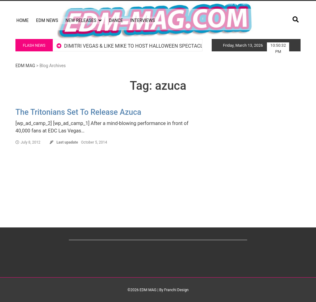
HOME (22, 20)
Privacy (272, 4)
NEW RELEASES (80, 20)
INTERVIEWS (142, 20)
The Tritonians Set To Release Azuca (78, 112)
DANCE (116, 20)
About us (230, 4)
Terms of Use (252, 4)
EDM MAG (25, 65)
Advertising (290, 4)
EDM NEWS (47, 20)
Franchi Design (176, 290)
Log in (20, 4)
